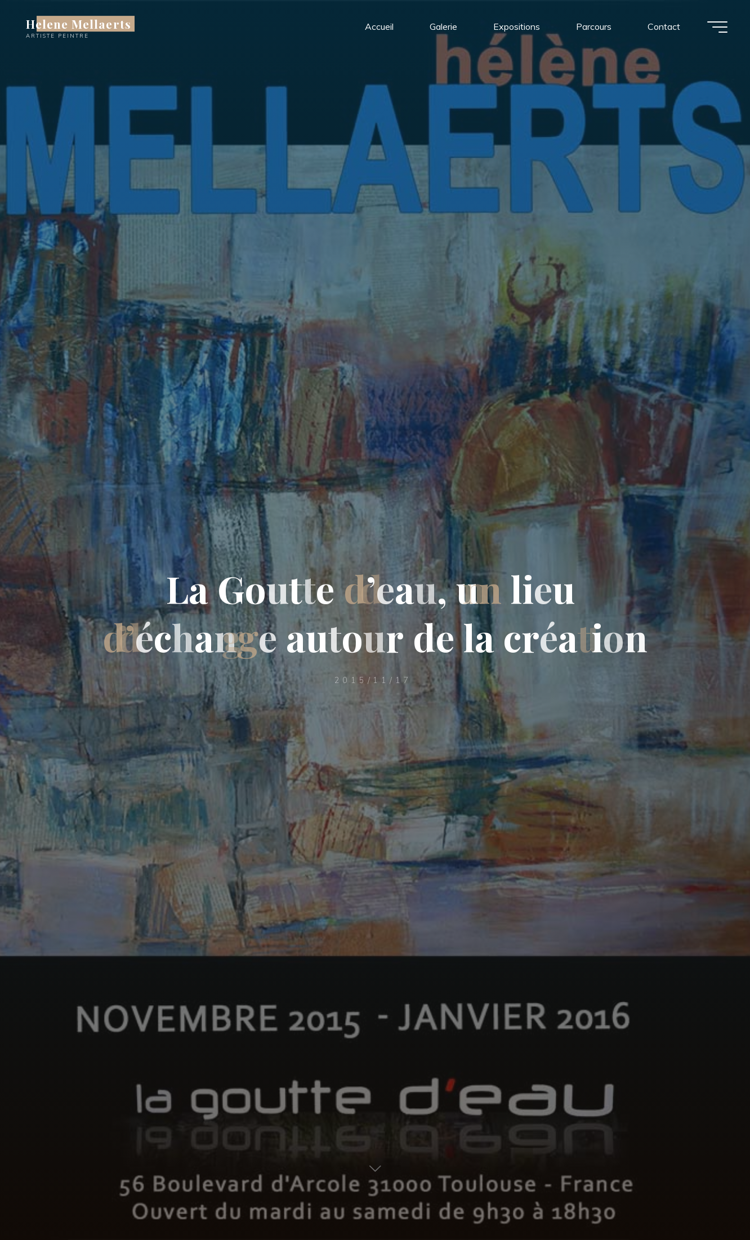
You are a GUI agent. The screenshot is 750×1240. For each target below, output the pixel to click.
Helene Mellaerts (78, 24)
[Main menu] (717, 27)
